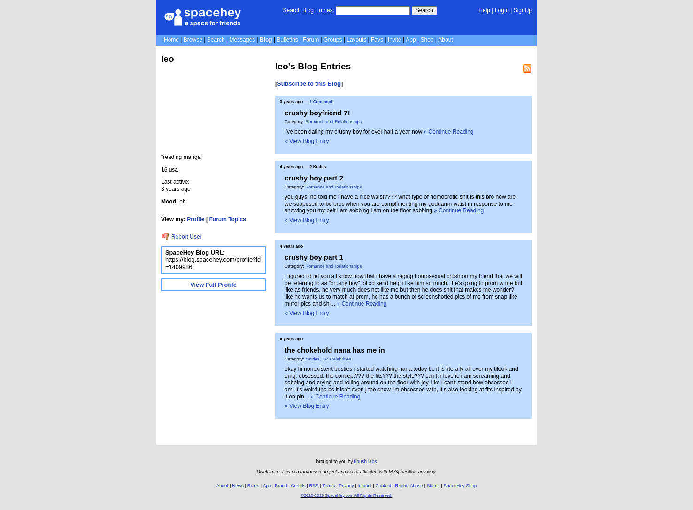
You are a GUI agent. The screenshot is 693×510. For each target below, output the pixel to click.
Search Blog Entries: (308, 10)
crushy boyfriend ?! (317, 113)
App (411, 40)
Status (433, 485)
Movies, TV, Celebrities (328, 358)
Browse (193, 40)
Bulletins (287, 40)
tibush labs (365, 461)
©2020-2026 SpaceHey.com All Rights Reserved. (346, 495)
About (445, 40)
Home (171, 40)
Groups (332, 40)
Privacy (346, 485)
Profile (195, 219)
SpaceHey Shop (460, 485)
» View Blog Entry (307, 141)
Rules (253, 485)
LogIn (502, 10)
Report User (181, 236)
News (238, 485)
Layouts (356, 40)
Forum (311, 40)
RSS (314, 485)
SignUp (523, 10)
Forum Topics (227, 219)
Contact (384, 485)
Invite (394, 40)
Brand (281, 485)
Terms (329, 485)
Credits (298, 485)
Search (424, 10)
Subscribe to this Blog (309, 83)
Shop (426, 40)
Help (484, 10)
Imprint (365, 485)
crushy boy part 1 (314, 257)
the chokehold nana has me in (335, 350)
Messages (242, 40)
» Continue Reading (448, 131)
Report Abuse (409, 485)
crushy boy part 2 (314, 178)
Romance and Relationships (333, 121)
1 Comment (320, 101)
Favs (377, 40)
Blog (266, 40)
